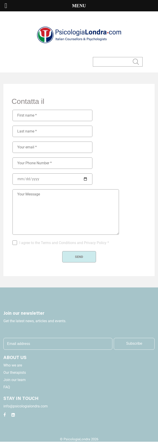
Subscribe (134, 343)
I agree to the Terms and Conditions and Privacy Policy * (64, 243)
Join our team (14, 380)
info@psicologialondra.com (25, 406)
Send (79, 256)
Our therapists (14, 372)
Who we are (12, 365)
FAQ (6, 387)
